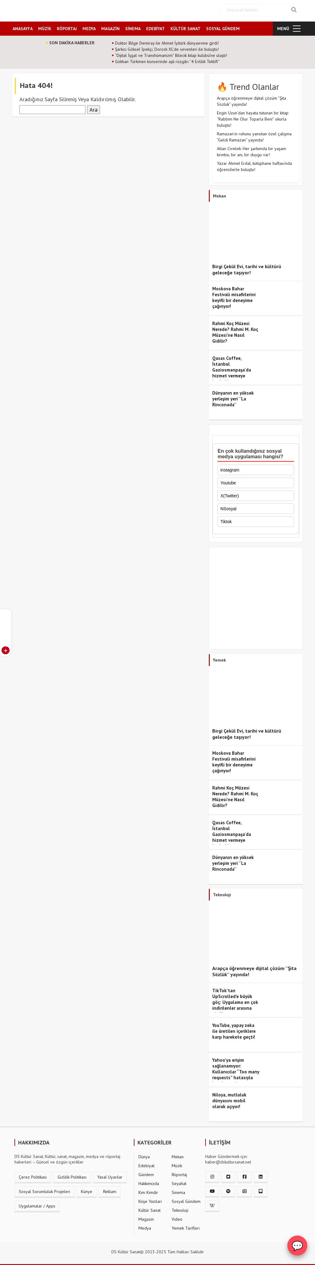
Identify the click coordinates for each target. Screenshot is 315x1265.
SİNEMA (133, 27)
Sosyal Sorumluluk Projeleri (44, 1189)
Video (177, 1217)
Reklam (109, 1189)
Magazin (146, 1217)
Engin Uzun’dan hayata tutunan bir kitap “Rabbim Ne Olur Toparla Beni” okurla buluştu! (253, 117)
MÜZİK (44, 27)
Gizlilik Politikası (72, 1175)
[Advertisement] (255, 597)
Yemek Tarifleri (186, 1226)
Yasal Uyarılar (109, 1175)
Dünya (144, 1155)
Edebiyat (146, 1164)
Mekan (178, 1155)
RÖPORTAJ (67, 27)
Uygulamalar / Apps (37, 1204)
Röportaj (179, 1172)
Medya (144, 1226)
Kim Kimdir (148, 1190)
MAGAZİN (110, 27)
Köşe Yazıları (150, 1199)
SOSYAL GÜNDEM (223, 27)
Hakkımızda (148, 1181)
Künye (86, 1189)
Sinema (178, 1190)
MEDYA (89, 27)
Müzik (177, 1164)
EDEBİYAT (155, 27)
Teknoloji (180, 1208)
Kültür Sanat (149, 1208)
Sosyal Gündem (186, 1199)
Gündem (146, 1172)
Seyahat (179, 1181)
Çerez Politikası (33, 1175)
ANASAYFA (23, 27)
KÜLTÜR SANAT (185, 27)
